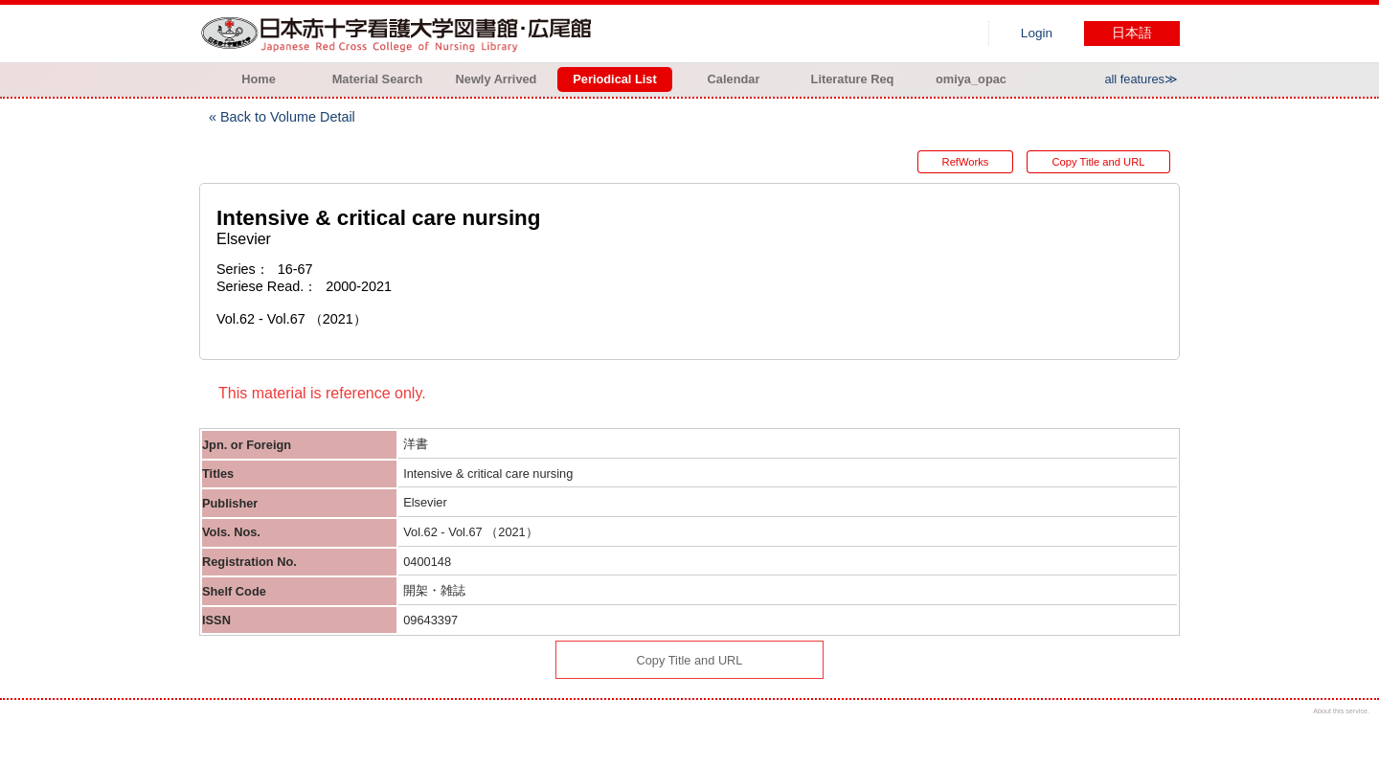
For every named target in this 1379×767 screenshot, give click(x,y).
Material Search (377, 79)
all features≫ (1141, 79)
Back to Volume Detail (287, 116)
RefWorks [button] (965, 162)
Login (1036, 33)
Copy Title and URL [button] (1097, 162)
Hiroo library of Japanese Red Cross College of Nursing (400, 33)
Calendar (734, 79)
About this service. (1341, 711)
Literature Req (852, 79)
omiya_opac (971, 79)
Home (258, 79)
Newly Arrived (496, 79)
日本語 (1132, 33)
